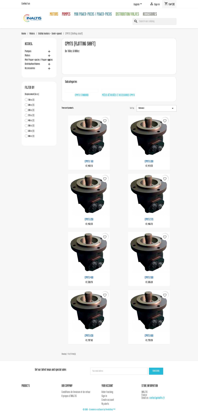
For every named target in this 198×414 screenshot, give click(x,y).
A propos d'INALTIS (69, 396)
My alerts (105, 404)
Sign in (104, 396)
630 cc (31, 131)
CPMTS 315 (149, 219)
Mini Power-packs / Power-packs (93, 14)
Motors (54, 14)
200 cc (31, 105)
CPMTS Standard (81, 95)
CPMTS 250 (89, 219)
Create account (108, 400)
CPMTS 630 (89, 336)
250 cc (31, 110)
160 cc (31, 100)
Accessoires (150, 14)
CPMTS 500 (149, 277)
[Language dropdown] (138, 4)
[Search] (154, 21)
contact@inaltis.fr (157, 398)
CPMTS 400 (89, 277)
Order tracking (107, 392)
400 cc (31, 120)
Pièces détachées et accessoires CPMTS (118, 95)
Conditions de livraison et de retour (76, 392)
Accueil (28, 44)
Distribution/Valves (127, 14)
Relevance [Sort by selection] (156, 108)
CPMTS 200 (149, 161)
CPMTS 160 (89, 161)
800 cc (31, 136)
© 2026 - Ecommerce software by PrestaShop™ (99, 410)
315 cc (31, 115)
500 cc (31, 126)
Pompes (66, 14)
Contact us (26, 3)
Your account (107, 386)
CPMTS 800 (149, 336)
